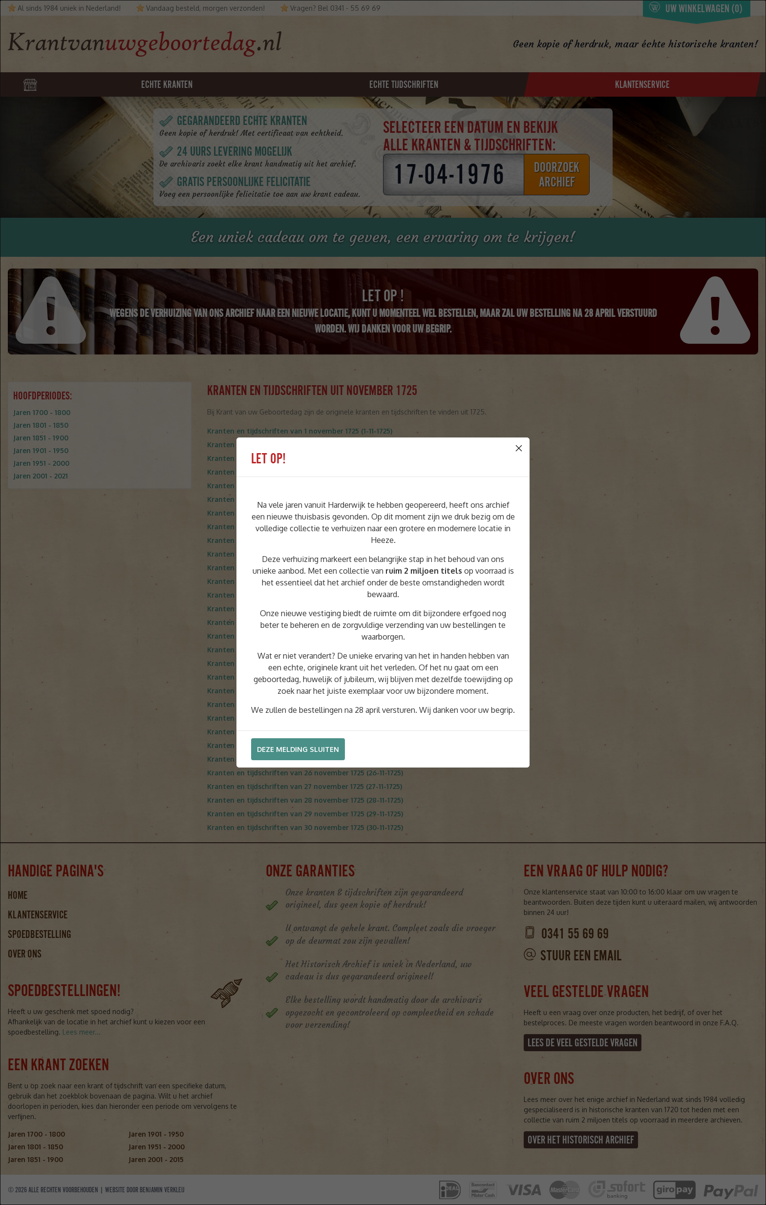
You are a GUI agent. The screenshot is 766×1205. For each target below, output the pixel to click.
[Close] (519, 448)
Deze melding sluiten (298, 749)
